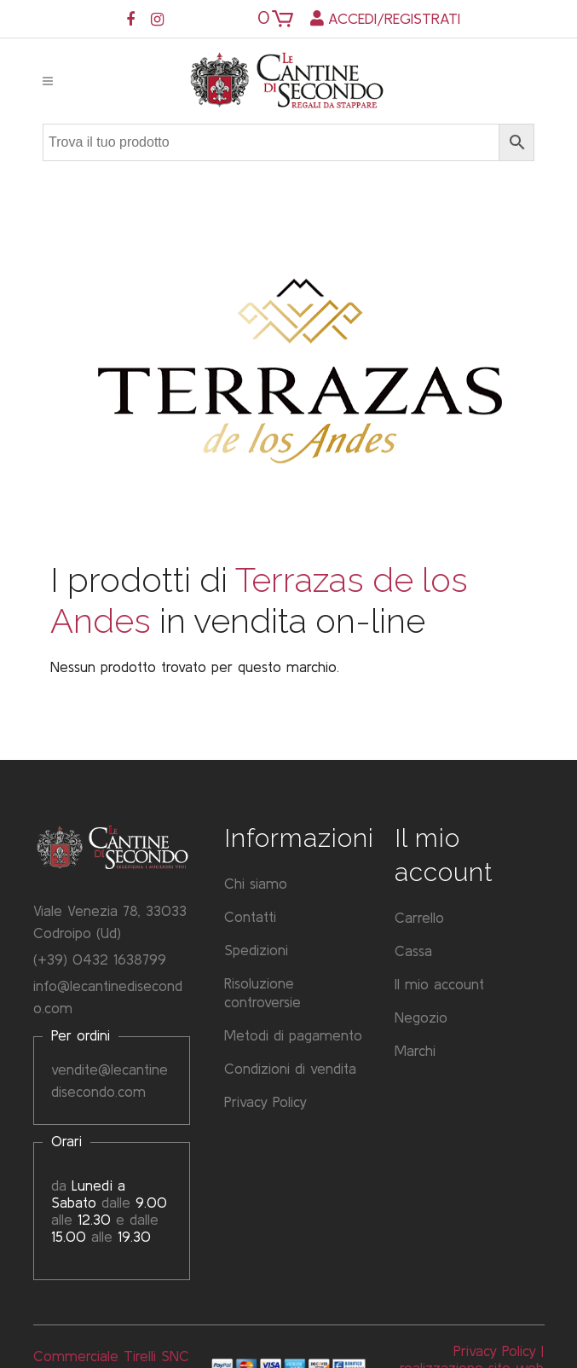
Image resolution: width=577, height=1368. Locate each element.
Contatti (250, 917)
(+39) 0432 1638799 (99, 959)
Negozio (421, 1018)
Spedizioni (256, 950)
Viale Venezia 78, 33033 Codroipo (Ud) (110, 921)
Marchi (415, 1051)
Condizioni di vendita (290, 1069)
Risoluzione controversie (262, 993)
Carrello (419, 918)
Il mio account (439, 985)
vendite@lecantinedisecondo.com (109, 1080)
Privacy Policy (265, 1102)
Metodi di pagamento (293, 1036)
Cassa (413, 951)
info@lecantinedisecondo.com (107, 996)
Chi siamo (255, 884)
